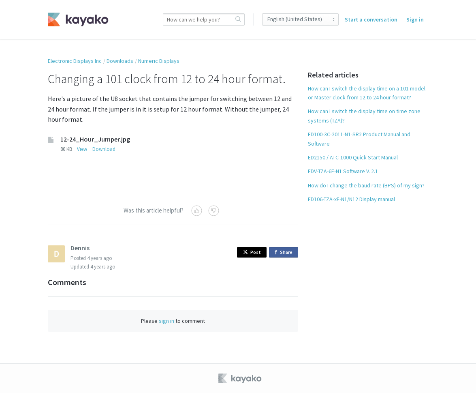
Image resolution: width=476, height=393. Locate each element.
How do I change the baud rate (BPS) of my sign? (366, 185)
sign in (166, 320)
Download (103, 149)
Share (285, 252)
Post (252, 252)
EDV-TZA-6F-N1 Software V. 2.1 (343, 171)
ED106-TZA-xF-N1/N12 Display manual (351, 199)
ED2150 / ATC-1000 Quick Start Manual (353, 157)
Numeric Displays (158, 60)
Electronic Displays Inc (75, 60)
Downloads (120, 60)
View (82, 149)
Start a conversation (371, 19)
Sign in (415, 19)
